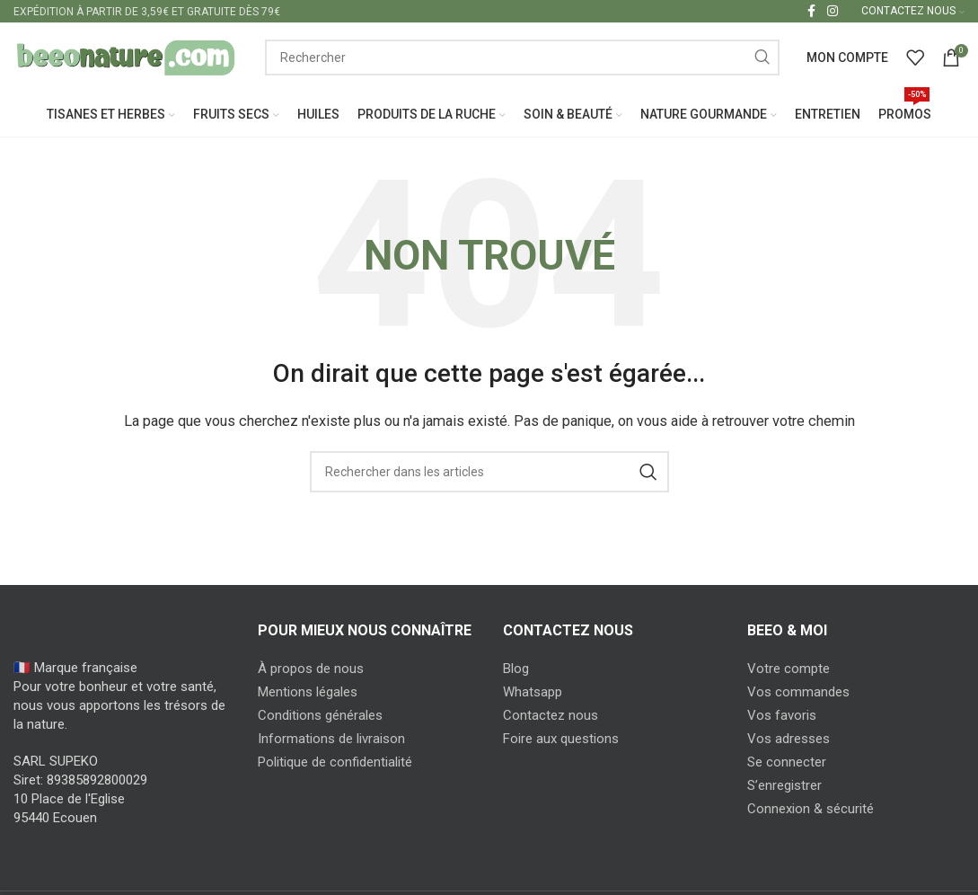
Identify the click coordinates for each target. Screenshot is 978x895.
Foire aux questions (561, 740)
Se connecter (786, 764)
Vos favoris (781, 717)
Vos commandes (798, 694)
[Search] (522, 58)
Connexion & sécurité (810, 810)
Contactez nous (550, 717)
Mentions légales (307, 694)
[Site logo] (125, 57)
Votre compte (788, 670)
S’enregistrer (784, 787)
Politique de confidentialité (335, 764)
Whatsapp (532, 694)
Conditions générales (320, 717)
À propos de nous (311, 670)
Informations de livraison (331, 740)
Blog (516, 670)
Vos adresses (788, 740)
